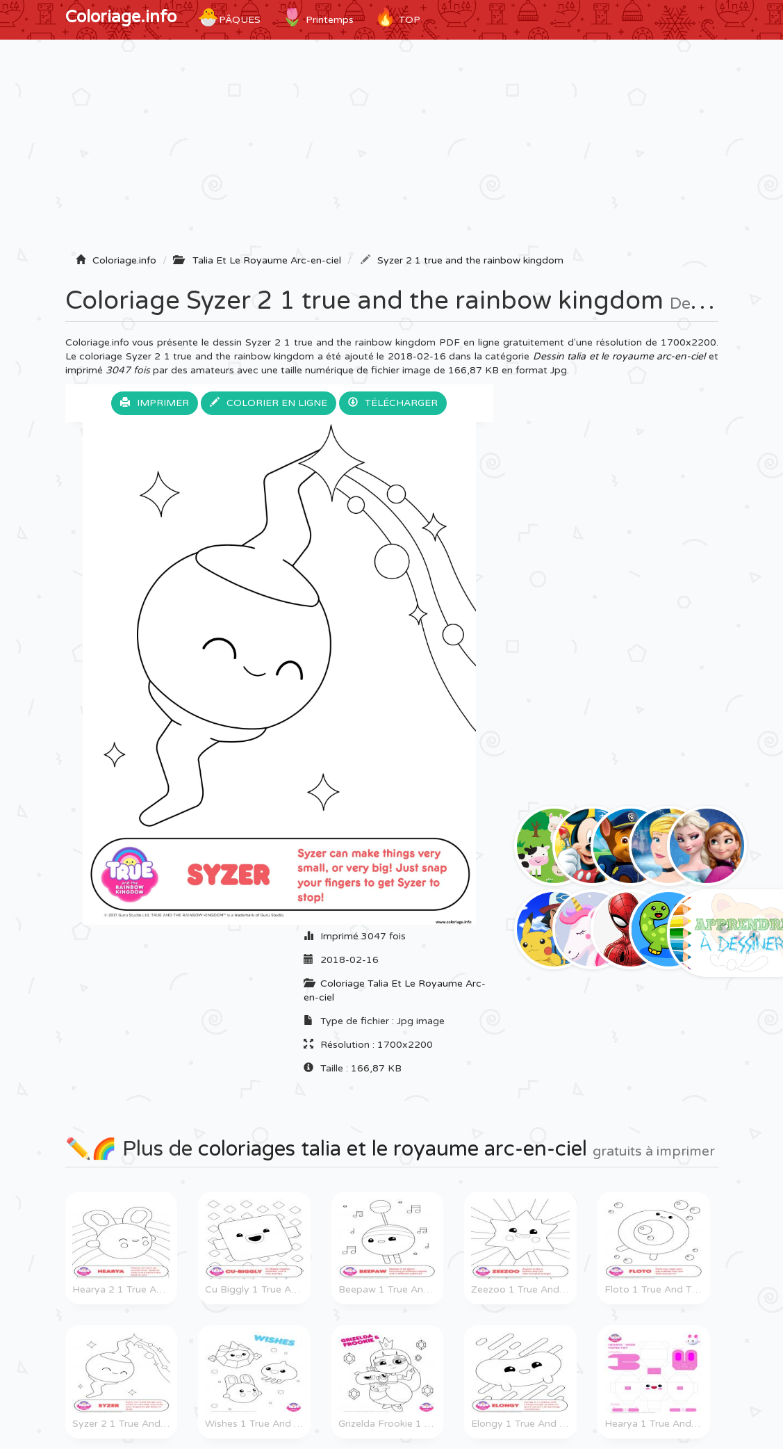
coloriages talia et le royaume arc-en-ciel (392, 1149)
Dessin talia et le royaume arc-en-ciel (619, 356)
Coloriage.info (120, 17)
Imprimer (154, 403)
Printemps (317, 17)
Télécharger (393, 403)
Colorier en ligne (268, 403)
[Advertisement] (392, 151)
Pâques (229, 17)
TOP (397, 17)
